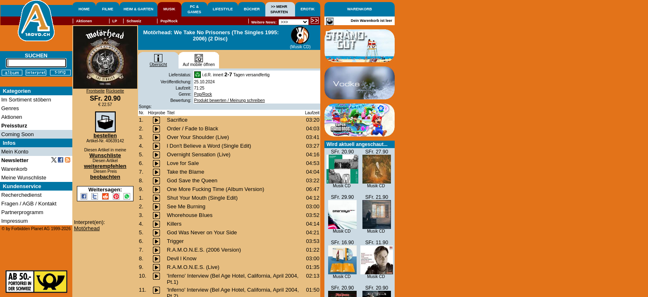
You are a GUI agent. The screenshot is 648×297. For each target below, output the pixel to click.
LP (114, 21)
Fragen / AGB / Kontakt (29, 203)
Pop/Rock (203, 94)
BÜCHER (252, 9)
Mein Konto (15, 151)
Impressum (14, 221)
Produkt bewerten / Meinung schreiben (229, 100)
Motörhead (87, 228)
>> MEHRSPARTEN (279, 9)
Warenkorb (14, 169)
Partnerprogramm (22, 212)
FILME (107, 9)
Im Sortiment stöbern (26, 100)
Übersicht (158, 63)
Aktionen (84, 21)
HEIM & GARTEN (138, 9)
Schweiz (133, 21)
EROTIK (307, 9)
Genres (10, 108)
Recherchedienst (21, 195)
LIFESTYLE (223, 9)
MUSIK (169, 9)
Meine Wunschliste (23, 177)
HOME (84, 9)
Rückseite (115, 91)
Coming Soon (17, 134)
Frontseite (95, 91)
